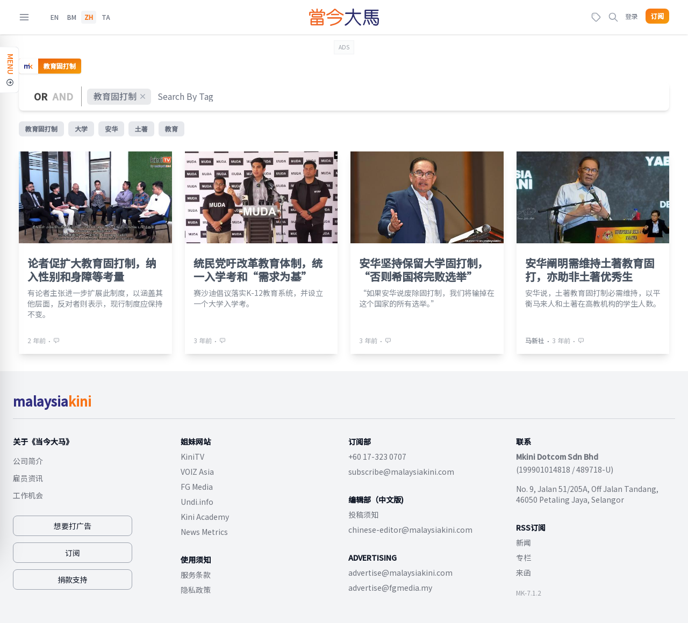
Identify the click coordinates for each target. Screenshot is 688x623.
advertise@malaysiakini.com (400, 572)
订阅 (657, 16)
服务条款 (196, 574)
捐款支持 (73, 579)
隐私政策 (196, 589)
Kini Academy (205, 516)
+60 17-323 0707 (377, 456)
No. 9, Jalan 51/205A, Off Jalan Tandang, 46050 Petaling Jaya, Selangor (587, 494)
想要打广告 (72, 525)
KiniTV (192, 456)
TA (106, 17)
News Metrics (204, 531)
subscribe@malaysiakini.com (401, 471)
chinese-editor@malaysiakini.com (410, 529)
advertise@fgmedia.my (390, 587)
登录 (631, 15)
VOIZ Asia (197, 471)
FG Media (197, 486)
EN (55, 17)
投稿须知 (363, 514)
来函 (523, 572)
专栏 (523, 557)
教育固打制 (120, 96)
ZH (88, 17)
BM (71, 17)
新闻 (523, 542)
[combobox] (185, 96)
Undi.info (197, 501)
